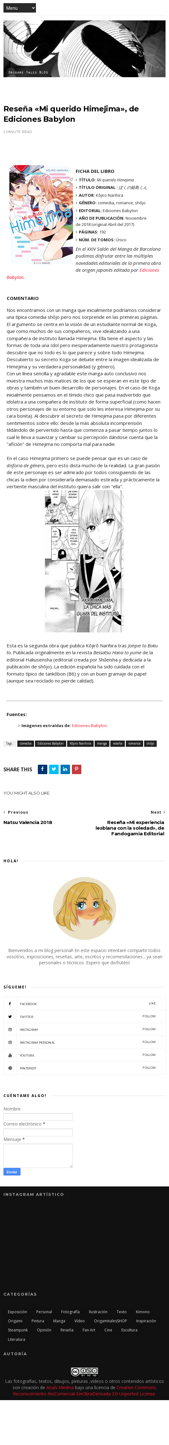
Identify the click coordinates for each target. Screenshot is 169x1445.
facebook (79, 1003)
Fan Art (89, 1330)
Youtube (79, 1055)
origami (15, 1321)
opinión (44, 1330)
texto (122, 1311)
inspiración (146, 1321)
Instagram (79, 1029)
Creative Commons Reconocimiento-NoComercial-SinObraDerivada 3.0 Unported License (84, 1390)
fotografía (70, 1311)
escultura (129, 1330)
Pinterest (79, 1068)
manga (102, 743)
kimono (143, 1311)
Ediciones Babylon (89, 725)
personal (44, 1311)
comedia (26, 743)
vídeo (79, 1321)
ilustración (98, 1311)
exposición (17, 1311)
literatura (16, 1339)
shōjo (150, 743)
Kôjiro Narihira (80, 743)
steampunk (18, 1330)
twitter (79, 1016)
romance (134, 743)
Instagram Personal (79, 1042)
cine (108, 1330)
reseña (117, 743)
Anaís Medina (60, 1387)
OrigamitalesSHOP (110, 1321)
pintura (38, 1321)
